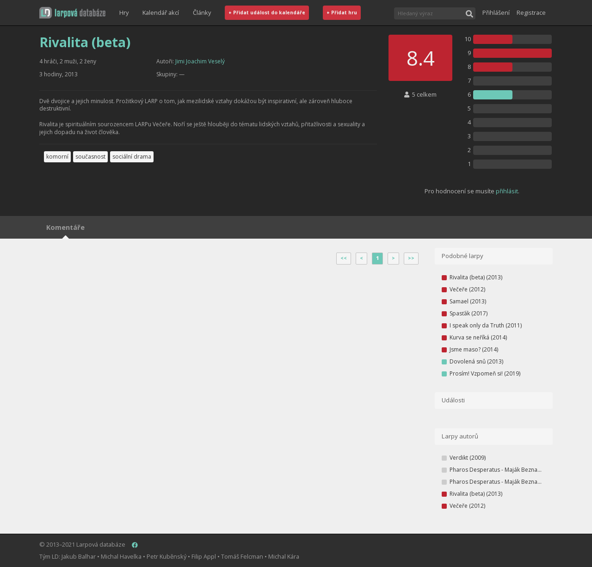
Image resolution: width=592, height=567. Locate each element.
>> (411, 258)
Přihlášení (496, 12)
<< (343, 258)
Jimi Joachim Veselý (200, 61)
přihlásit (507, 191)
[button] (72, 12)
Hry (124, 12)
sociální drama (131, 156)
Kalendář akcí (160, 12)
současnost (90, 156)
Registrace (531, 12)
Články (202, 12)
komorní (57, 156)
